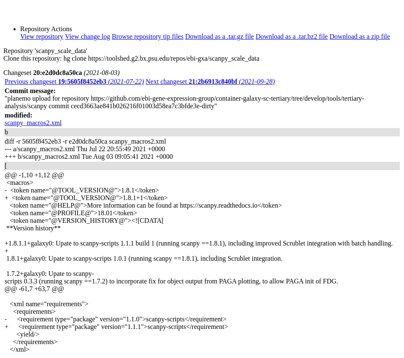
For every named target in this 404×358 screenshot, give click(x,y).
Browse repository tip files (147, 36)
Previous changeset (74, 81)
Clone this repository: (32, 58)
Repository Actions (46, 28)
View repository (42, 36)
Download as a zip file (360, 36)
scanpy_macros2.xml (33, 122)
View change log (87, 36)
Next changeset (210, 81)
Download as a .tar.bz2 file (291, 36)
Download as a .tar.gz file (219, 36)
